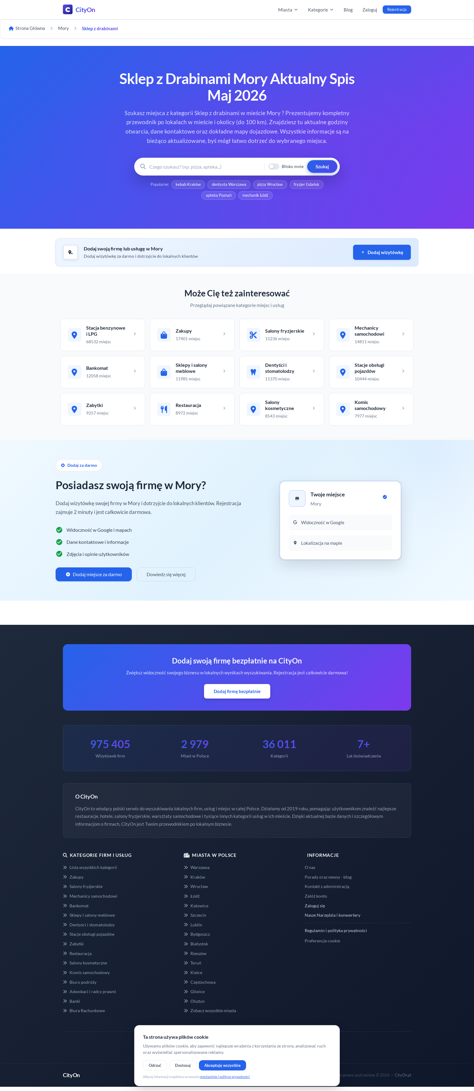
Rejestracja (397, 9)
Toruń (192, 966)
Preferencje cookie (322, 944)
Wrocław (196, 889)
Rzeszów (195, 957)
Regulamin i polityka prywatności (336, 934)
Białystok (196, 947)
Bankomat (76, 909)
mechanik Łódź (255, 196)
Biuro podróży (79, 985)
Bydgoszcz (197, 938)
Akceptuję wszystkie (222, 1065)
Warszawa (196, 870)
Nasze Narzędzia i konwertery (332, 918)
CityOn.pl (403, 1078)
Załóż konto (316, 899)
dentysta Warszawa (229, 184)
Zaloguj (369, 9)
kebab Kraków (187, 184)
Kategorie (321, 9)
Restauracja (77, 957)
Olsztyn (194, 1004)
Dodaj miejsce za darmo (94, 578)
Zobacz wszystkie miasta (210, 1014)
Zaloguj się (315, 909)
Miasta (288, 9)
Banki (71, 1004)
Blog (348, 9)
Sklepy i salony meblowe (89, 918)
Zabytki (73, 947)
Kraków (194, 880)
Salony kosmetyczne (85, 966)
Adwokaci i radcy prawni (89, 995)
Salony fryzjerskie (82, 889)
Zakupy (73, 880)
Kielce (193, 976)
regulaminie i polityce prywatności (225, 1077)
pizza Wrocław (270, 184)
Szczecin (195, 918)
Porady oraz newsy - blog (328, 880)
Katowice (196, 909)
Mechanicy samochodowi (90, 899)
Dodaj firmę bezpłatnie (237, 695)
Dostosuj (183, 1065)
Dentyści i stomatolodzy (89, 928)
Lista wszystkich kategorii (90, 870)
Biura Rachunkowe (84, 1014)
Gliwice (194, 995)
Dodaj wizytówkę (382, 253)
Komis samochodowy (86, 976)
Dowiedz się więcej (166, 578)
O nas (310, 870)
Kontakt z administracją (327, 889)
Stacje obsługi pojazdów (89, 938)
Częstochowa (200, 985)
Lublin (193, 928)
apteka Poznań (218, 196)
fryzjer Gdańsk (307, 184)
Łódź (192, 899)
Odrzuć (155, 1065)
